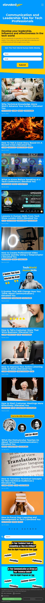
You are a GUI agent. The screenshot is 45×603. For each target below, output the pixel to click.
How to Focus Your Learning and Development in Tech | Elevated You (20, 518)
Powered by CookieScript (5, 601)
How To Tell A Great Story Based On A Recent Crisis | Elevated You (21, 144)
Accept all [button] (11, 598)
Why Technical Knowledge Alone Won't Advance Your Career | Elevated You (21, 106)
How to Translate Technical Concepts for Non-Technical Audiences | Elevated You (21, 481)
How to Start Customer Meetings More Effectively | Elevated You (22, 404)
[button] (22, 596)
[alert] (22, 595)
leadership (30, 147)
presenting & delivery (22, 184)
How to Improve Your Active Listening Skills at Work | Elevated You (22, 368)
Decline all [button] (32, 598)
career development (6, 110)
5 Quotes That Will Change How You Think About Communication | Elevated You (21, 293)
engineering (20, 110)
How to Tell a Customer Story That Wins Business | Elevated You (20, 331)
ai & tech (4, 220)
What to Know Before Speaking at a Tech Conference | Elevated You (20, 180)
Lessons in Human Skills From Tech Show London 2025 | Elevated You (20, 217)
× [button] (43, 589)
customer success (12, 147)
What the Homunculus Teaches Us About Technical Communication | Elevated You (20, 442)
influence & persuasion (22, 147)
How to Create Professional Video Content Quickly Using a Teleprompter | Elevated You (22, 255)
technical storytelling (28, 110)
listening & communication (22, 371)
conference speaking (6, 184)
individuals (14, 184)
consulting (14, 110)
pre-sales (19, 334)
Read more (23, 591)
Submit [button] (22, 65)
